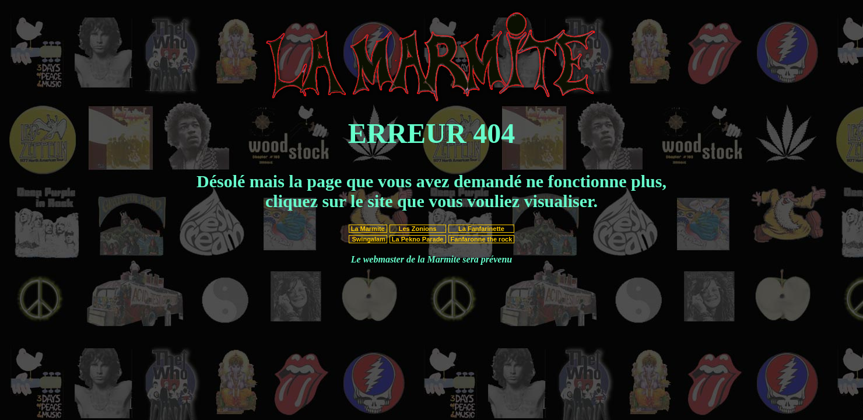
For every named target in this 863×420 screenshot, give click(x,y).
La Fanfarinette (481, 228)
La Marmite (368, 228)
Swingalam (367, 239)
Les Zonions (417, 228)
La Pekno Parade (417, 239)
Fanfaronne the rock (481, 239)
